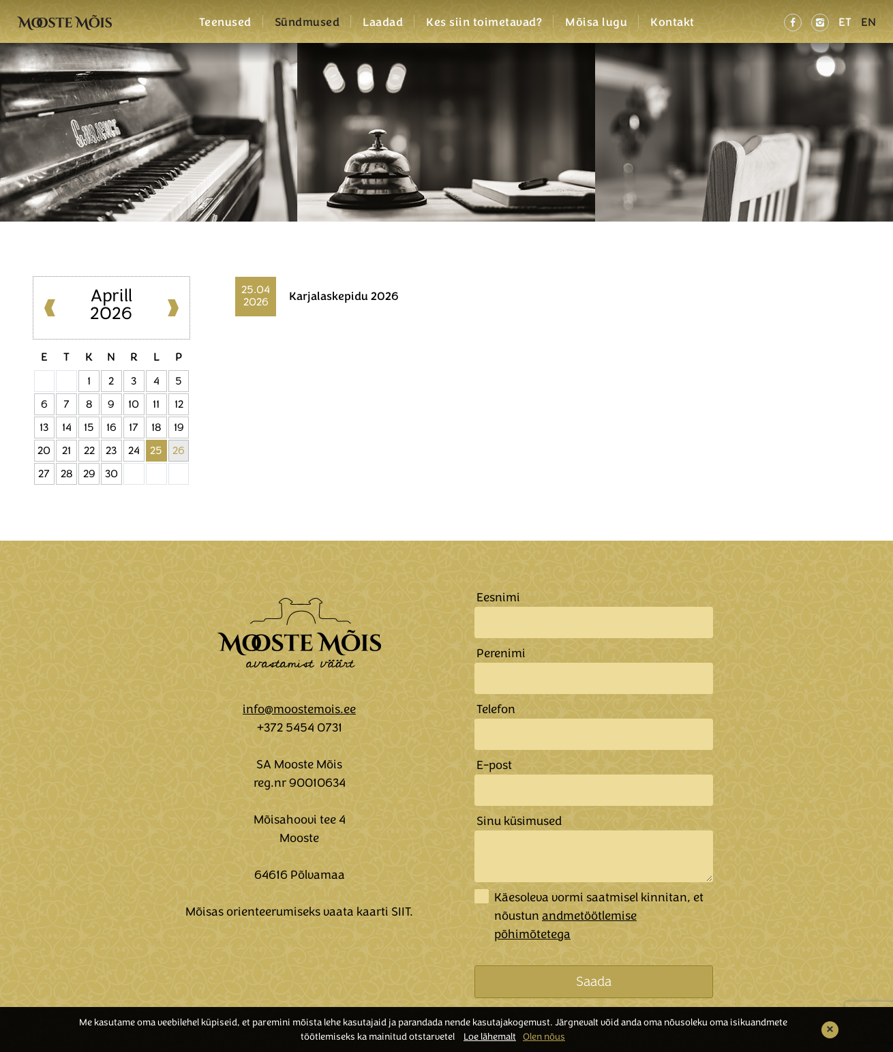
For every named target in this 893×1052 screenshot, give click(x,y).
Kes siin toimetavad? (484, 22)
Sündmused (307, 22)
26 (178, 450)
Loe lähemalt (490, 1036)
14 (67, 427)
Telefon (495, 709)
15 (89, 427)
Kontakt (672, 22)
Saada (593, 981)
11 (156, 404)
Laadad (383, 22)
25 (156, 450)
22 (89, 450)
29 (89, 473)
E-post (494, 765)
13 (44, 427)
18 (156, 427)
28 (67, 473)
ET (844, 22)
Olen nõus (544, 1036)
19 (179, 427)
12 (179, 404)
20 (43, 450)
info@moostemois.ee (299, 709)
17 (133, 427)
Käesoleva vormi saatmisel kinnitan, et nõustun (598, 915)
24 (134, 450)
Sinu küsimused (519, 821)
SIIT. (402, 911)
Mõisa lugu (596, 22)
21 (66, 450)
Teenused (225, 22)
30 (111, 473)
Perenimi (501, 653)
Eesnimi (498, 597)
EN (868, 22)
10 (133, 404)
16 (111, 427)
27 (44, 473)
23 (111, 450)
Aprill (111, 295)
